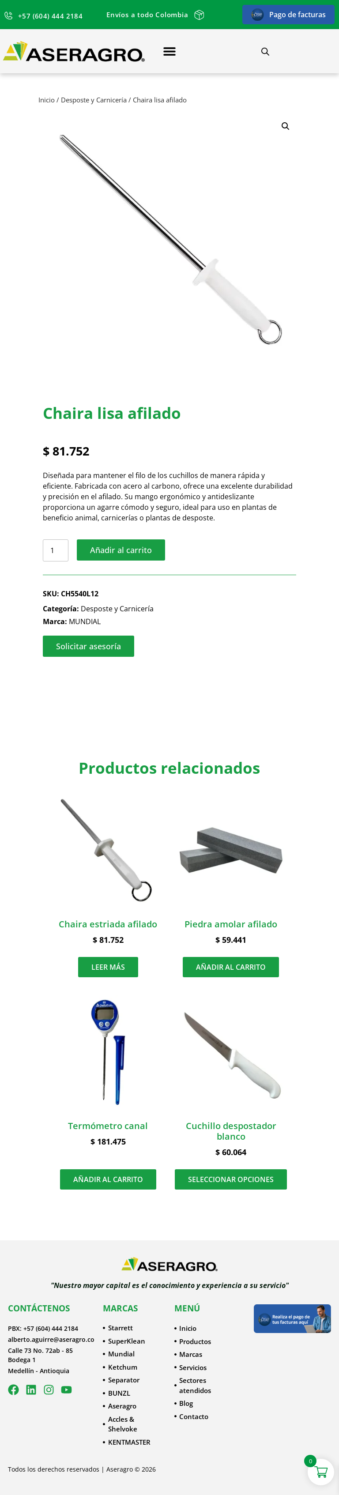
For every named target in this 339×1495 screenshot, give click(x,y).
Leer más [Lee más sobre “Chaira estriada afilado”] (108, 967)
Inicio (46, 99)
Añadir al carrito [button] (231, 967)
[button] (286, 126)
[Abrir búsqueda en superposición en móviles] (265, 51)
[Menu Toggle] (169, 51)
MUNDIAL (85, 621)
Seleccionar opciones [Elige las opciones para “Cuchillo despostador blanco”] (231, 1179)
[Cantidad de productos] (55, 550)
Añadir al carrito (121, 550)
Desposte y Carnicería (94, 99)
